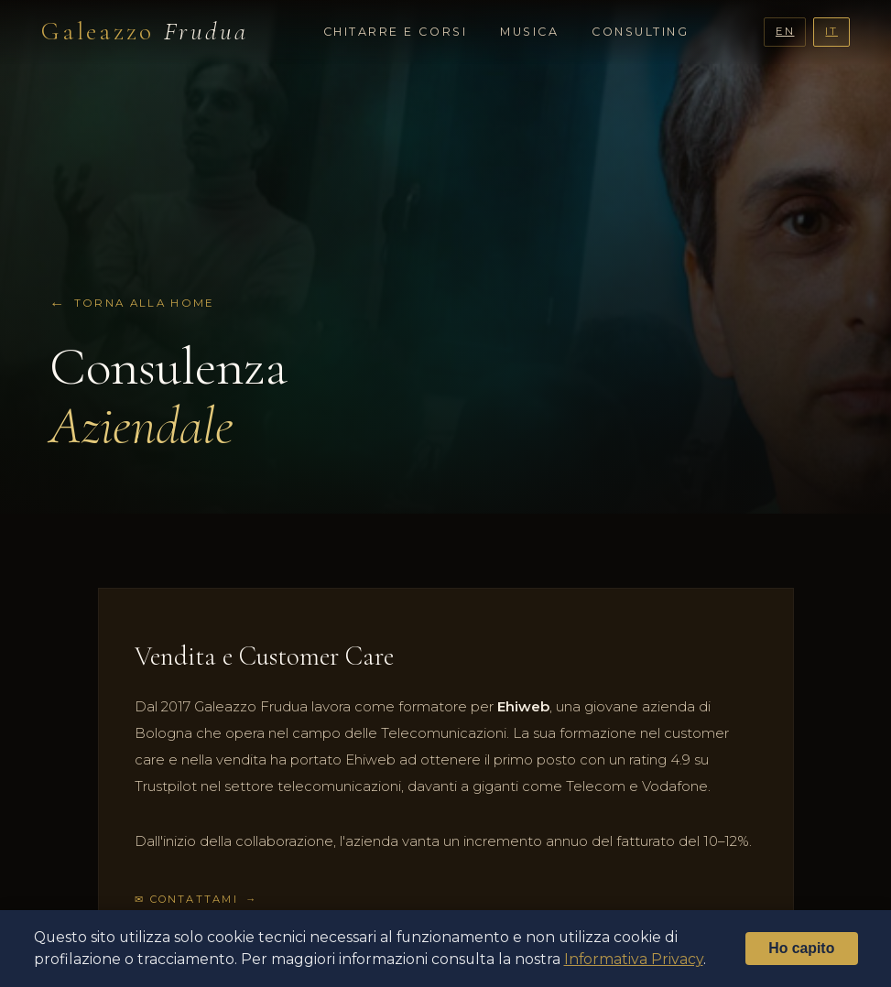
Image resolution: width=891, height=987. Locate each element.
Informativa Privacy (633, 959)
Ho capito (801, 948)
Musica (529, 31)
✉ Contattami (186, 899)
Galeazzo (144, 31)
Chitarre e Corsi (395, 31)
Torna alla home (144, 303)
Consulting (640, 31)
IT (831, 31)
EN (785, 31)
